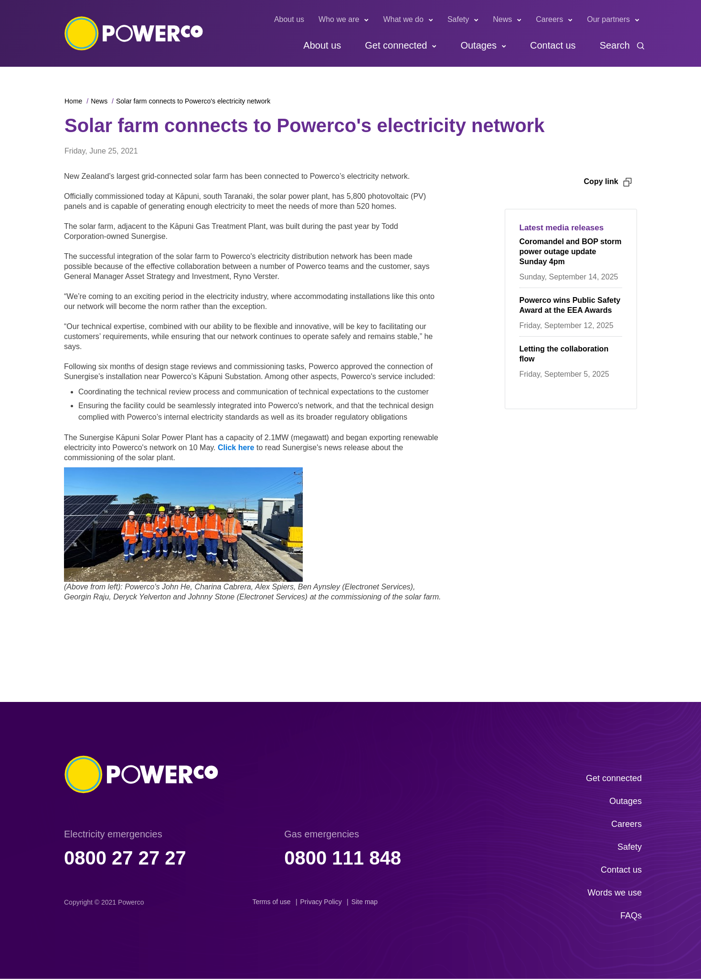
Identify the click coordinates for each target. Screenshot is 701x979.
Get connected (396, 45)
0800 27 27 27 (125, 857)
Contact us (553, 45)
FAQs (631, 915)
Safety (458, 19)
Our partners (608, 19)
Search (615, 45)
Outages (478, 45)
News (502, 19)
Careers (549, 19)
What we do (403, 19)
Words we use (614, 892)
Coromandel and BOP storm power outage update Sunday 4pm (571, 251)
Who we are (339, 19)
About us (289, 19)
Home (73, 101)
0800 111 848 (342, 857)
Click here (236, 447)
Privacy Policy (321, 902)
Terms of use (271, 902)
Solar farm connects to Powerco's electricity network (193, 101)
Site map (364, 902)
